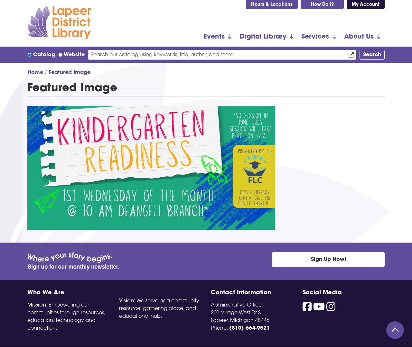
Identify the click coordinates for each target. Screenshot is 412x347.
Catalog (44, 55)
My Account (365, 4)
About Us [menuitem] (359, 37)
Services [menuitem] (315, 37)
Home (35, 72)
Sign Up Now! (328, 259)
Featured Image (69, 72)
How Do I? (322, 4)
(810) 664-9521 (249, 328)
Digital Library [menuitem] (263, 37)
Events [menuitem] (214, 37)
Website (74, 55)
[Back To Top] (395, 330)
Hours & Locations (272, 4)
